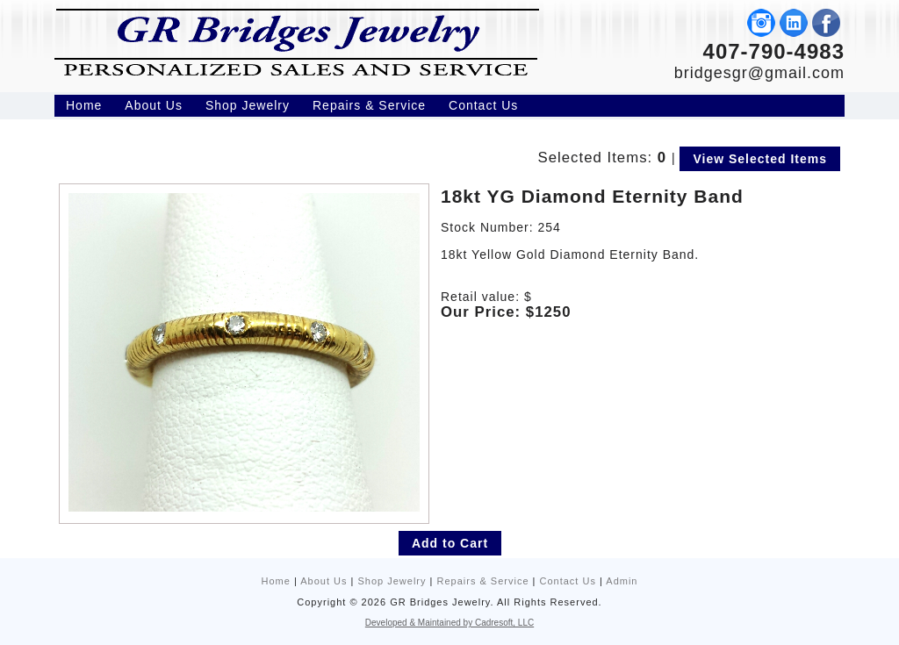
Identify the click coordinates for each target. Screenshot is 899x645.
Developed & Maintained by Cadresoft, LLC (449, 622)
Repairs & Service (482, 581)
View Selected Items (760, 159)
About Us (323, 581)
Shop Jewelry (391, 581)
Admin (621, 581)
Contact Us (568, 581)
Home (276, 581)
